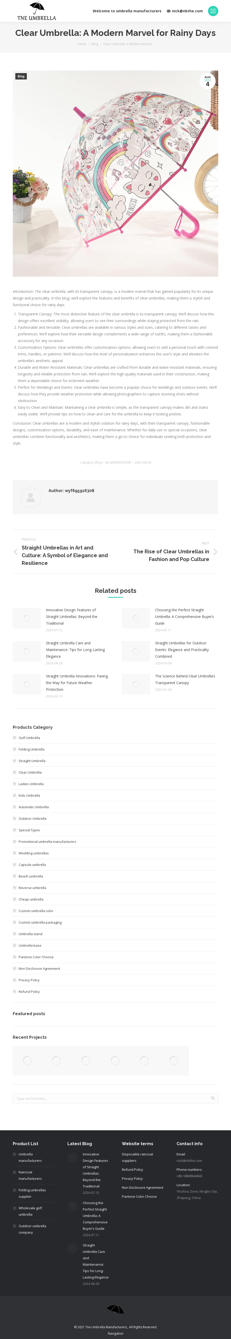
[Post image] (27, 618)
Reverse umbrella (32, 887)
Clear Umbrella (30, 772)
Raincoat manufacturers (30, 1175)
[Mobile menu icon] (213, 11)
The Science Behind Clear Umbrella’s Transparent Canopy (185, 679)
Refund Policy (29, 991)
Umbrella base (30, 945)
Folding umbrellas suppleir (32, 1193)
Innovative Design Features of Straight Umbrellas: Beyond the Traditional (71, 616)
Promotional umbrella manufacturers (47, 841)
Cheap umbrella (31, 899)
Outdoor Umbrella (33, 818)
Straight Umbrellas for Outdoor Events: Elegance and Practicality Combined (182, 650)
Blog (94, 44)
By (118, 462)
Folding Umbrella (31, 749)
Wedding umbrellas (34, 853)
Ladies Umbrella (31, 784)
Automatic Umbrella (34, 807)
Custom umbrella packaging (40, 922)
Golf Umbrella (29, 737)
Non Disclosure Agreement (39, 968)
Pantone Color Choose (36, 957)
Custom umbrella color (36, 910)
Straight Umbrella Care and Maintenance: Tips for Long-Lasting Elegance (75, 650)
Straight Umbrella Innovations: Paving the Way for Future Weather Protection (77, 683)
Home (81, 44)
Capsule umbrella (32, 864)
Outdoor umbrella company (32, 1229)
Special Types (29, 830)
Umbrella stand (30, 934)
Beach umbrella (31, 876)
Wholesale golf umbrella (30, 1211)
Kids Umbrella (29, 795)
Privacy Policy (29, 980)
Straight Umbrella (32, 760)
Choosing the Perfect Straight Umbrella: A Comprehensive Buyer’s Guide (184, 616)
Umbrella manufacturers (30, 1157)
